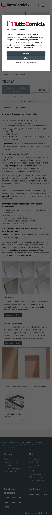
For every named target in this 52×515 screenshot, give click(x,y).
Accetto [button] (26, 53)
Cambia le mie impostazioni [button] (26, 63)
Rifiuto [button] (26, 58)
